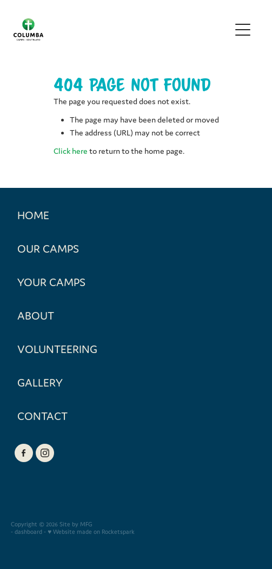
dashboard (28, 532)
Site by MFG (75, 524)
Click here (71, 150)
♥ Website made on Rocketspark (91, 532)
